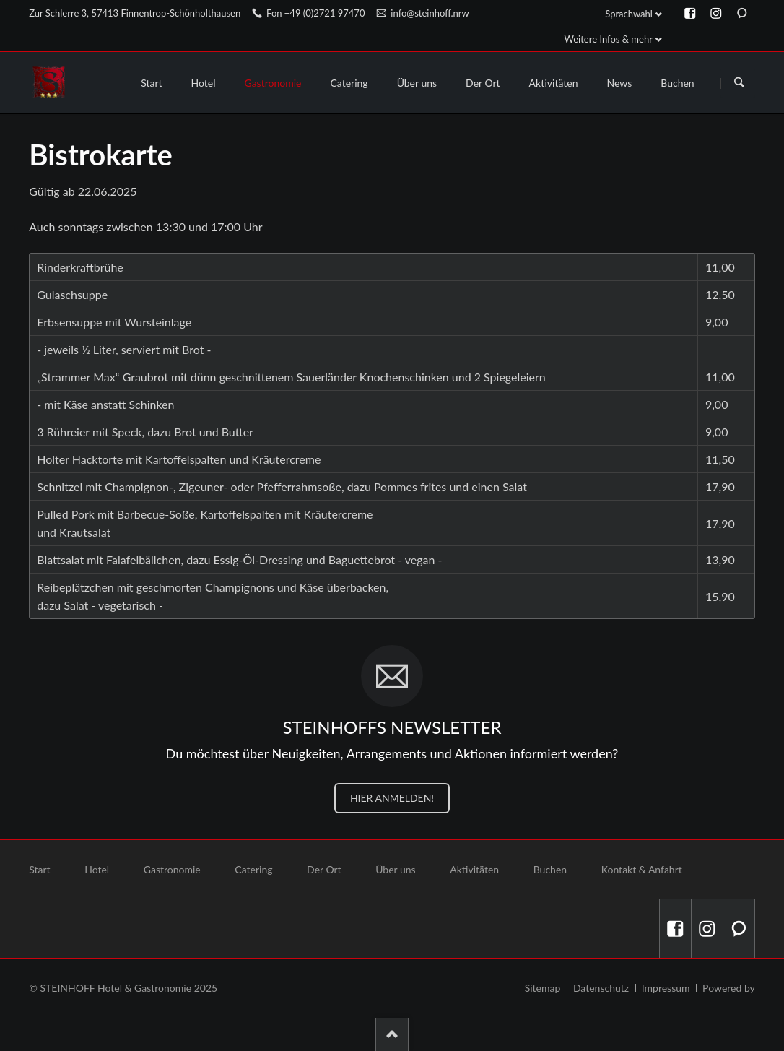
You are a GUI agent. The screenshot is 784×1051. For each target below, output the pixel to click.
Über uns (395, 869)
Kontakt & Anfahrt (641, 869)
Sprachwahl (629, 14)
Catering (253, 869)
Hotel (96, 869)
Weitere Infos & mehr (609, 39)
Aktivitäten (474, 869)
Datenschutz (601, 988)
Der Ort (324, 869)
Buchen (550, 869)
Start (39, 869)
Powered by (728, 988)
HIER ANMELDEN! (392, 798)
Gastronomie (172, 869)
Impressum (666, 988)
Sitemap (543, 988)
